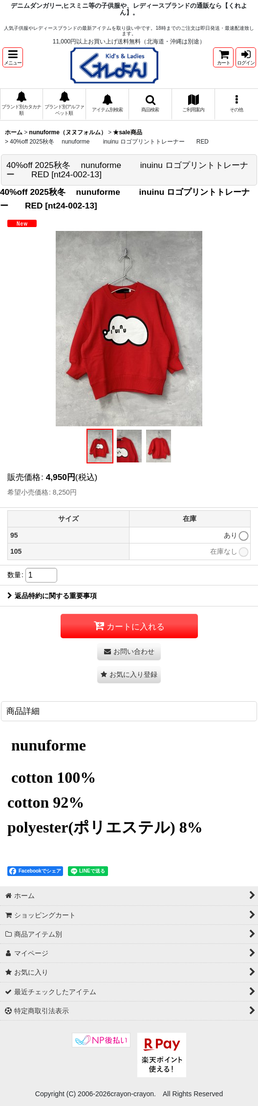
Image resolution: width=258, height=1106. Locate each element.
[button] (12, 57)
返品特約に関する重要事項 (52, 596)
